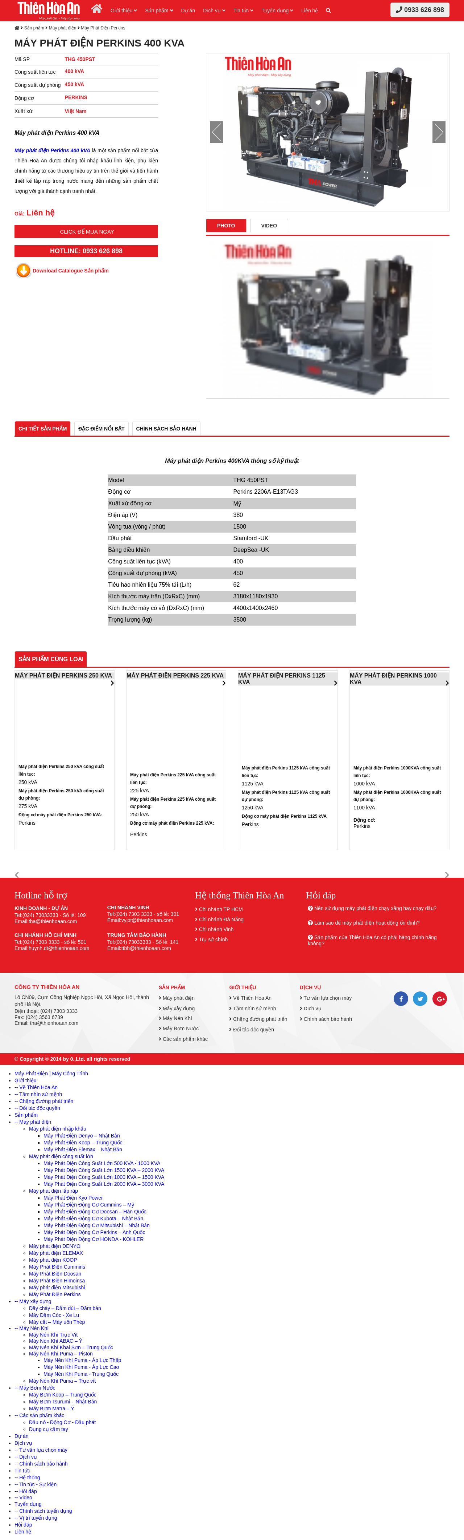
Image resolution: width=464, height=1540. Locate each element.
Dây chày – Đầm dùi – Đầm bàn (65, 1308)
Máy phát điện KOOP (53, 1260)
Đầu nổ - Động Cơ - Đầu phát (62, 1422)
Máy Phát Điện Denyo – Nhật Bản (82, 1136)
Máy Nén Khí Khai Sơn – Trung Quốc (71, 1347)
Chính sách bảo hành (326, 1019)
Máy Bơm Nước (179, 1028)
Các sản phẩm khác (183, 1039)
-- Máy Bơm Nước (34, 1388)
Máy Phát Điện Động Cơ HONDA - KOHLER (94, 1239)
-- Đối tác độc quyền (37, 1108)
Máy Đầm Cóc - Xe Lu (54, 1315)
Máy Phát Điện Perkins (103, 28)
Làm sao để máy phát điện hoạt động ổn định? (367, 923)
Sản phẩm (159, 10)
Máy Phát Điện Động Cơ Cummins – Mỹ (89, 1205)
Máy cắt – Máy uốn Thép (57, 1322)
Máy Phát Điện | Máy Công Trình (51, 1073)
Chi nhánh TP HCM (221, 909)
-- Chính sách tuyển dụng (43, 1511)
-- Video (23, 1497)
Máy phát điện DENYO (54, 1246)
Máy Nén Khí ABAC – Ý (55, 1341)
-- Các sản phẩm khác (39, 1415)
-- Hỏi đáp (25, 1491)
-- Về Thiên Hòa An (36, 1087)
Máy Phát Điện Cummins (57, 1267)
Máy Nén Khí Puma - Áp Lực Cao (81, 1367)
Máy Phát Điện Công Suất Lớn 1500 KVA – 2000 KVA (104, 1170)
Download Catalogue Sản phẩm (71, 271)
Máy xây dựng (177, 1008)
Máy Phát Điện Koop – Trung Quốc (83, 1142)
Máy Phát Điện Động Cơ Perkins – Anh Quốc (94, 1232)
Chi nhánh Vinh (216, 929)
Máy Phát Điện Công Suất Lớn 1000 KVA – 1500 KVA (104, 1177)
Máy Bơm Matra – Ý (51, 1408)
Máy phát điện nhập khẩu (57, 1129)
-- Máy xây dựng (32, 1301)
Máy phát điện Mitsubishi (57, 1287)
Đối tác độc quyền (251, 1029)
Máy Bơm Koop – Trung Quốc (62, 1395)
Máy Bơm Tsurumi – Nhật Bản (63, 1401)
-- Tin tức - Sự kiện (35, 1484)
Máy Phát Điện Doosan (55, 1274)
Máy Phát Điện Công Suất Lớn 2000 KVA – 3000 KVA (104, 1184)
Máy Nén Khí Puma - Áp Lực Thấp (82, 1360)
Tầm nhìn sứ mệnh (252, 1008)
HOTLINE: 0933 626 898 (86, 251)
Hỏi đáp (23, 1525)
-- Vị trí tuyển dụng (35, 1518)
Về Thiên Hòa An (250, 998)
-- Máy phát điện (32, 1122)
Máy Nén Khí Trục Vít (53, 1335)
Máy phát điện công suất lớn (61, 1156)
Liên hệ (309, 10)
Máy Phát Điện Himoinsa (57, 1281)
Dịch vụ (214, 10)
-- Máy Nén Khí (31, 1328)
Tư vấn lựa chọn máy (326, 998)
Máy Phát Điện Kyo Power (73, 1198)
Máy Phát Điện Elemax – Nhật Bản (83, 1149)
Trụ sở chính (213, 939)
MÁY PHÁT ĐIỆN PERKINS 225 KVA (175, 675)
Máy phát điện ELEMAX (56, 1253)
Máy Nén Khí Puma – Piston (61, 1354)
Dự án (188, 10)
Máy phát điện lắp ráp (53, 1191)
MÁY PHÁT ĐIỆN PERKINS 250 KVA (63, 675)
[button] (16, 875)
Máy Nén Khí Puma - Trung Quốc (81, 1374)
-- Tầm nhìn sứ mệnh (38, 1094)
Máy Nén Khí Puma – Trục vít (62, 1381)
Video (269, 226)
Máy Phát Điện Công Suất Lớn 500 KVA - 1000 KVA (102, 1163)
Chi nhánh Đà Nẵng (221, 919)
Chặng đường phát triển (258, 1019)
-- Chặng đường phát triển (43, 1101)
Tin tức (243, 10)
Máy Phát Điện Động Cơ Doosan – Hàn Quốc (95, 1211)
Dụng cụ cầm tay (48, 1429)
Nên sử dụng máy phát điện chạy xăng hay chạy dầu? (375, 908)
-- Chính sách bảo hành (41, 1464)
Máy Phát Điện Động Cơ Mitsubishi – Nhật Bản (97, 1225)
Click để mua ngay (87, 232)
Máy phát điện (62, 28)
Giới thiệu (124, 10)
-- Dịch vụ (25, 1457)
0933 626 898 (420, 9)
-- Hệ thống (27, 1477)
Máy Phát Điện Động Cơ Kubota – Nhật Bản (93, 1218)
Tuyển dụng (277, 10)
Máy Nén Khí (175, 1018)
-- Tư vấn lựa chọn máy (40, 1450)
